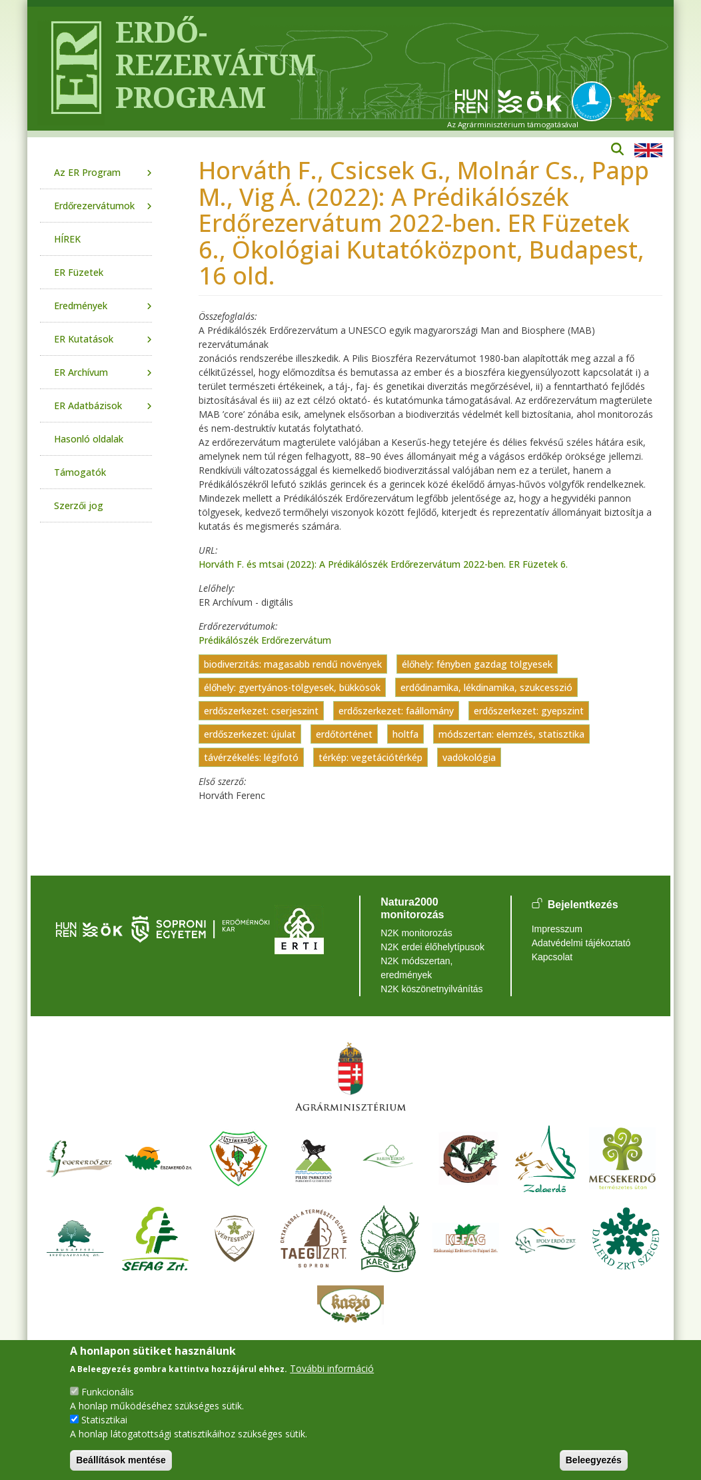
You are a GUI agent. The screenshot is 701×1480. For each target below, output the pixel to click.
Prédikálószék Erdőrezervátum (265, 640)
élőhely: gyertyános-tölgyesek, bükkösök (292, 687)
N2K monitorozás (416, 933)
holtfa (405, 734)
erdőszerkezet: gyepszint (529, 710)
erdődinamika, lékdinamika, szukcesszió (486, 687)
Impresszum (557, 929)
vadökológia (469, 757)
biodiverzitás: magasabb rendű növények (293, 664)
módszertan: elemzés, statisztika (511, 734)
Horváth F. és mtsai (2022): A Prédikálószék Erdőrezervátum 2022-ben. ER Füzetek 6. (383, 564)
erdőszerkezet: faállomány (396, 710)
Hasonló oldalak (88, 438)
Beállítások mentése (121, 1460)
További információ (332, 1368)
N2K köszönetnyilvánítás (431, 989)
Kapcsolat (552, 957)
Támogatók (80, 472)
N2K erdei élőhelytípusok (432, 947)
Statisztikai (104, 1419)
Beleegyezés (594, 1460)
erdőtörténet (344, 734)
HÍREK (67, 239)
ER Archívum (81, 372)
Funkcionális (107, 1391)
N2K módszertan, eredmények (416, 968)
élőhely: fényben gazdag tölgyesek (477, 664)
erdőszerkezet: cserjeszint (261, 710)
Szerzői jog (78, 505)
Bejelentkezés (583, 904)
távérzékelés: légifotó (251, 757)
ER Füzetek (78, 272)
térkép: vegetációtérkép (370, 757)
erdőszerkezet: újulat (250, 734)
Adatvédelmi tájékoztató (581, 943)
